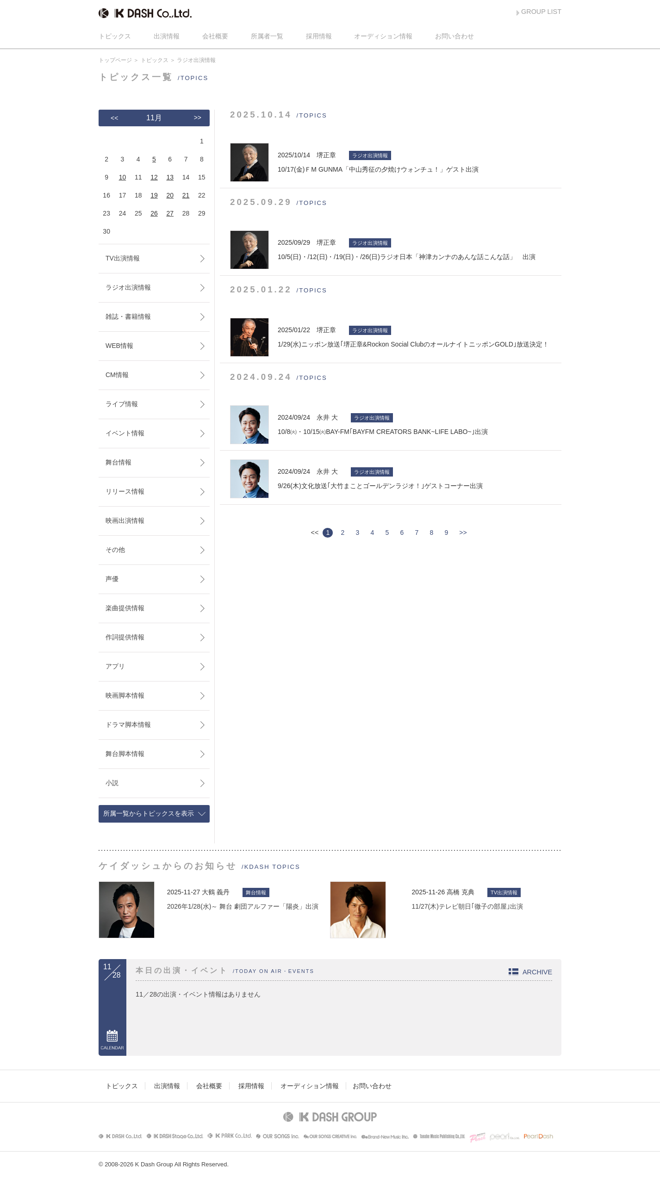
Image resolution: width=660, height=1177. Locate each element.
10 (122, 177)
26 (154, 213)
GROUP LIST (541, 11)
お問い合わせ (454, 36)
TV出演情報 (123, 258)
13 (170, 177)
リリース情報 (125, 491)
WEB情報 (119, 345)
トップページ (115, 60)
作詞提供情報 (125, 637)
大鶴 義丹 (216, 892)
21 (186, 195)
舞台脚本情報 (125, 753)
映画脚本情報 (125, 695)
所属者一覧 (267, 36)
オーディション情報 (383, 36)
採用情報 (319, 36)
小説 (112, 783)
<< (114, 118)
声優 (112, 578)
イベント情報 (125, 433)
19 (154, 195)
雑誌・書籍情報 (128, 316)
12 (154, 177)
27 (170, 213)
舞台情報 (118, 462)
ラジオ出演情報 (128, 287)
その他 (115, 549)
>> (463, 532)
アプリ (115, 666)
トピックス (115, 36)
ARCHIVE (537, 972)
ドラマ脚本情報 (128, 724)
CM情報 (117, 374)
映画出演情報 (125, 520)
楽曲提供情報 (125, 608)
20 (170, 195)
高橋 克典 (460, 892)
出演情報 (167, 36)
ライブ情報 (122, 404)
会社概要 (215, 36)
